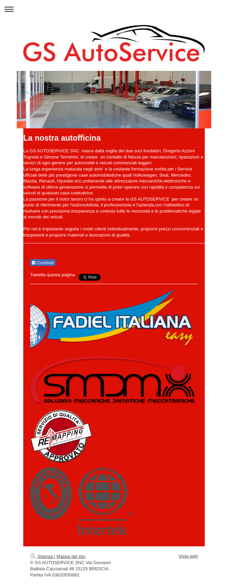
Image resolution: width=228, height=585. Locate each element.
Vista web (188, 556)
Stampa (42, 556)
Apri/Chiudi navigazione (114, 9)
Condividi (42, 262)
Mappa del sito (71, 556)
